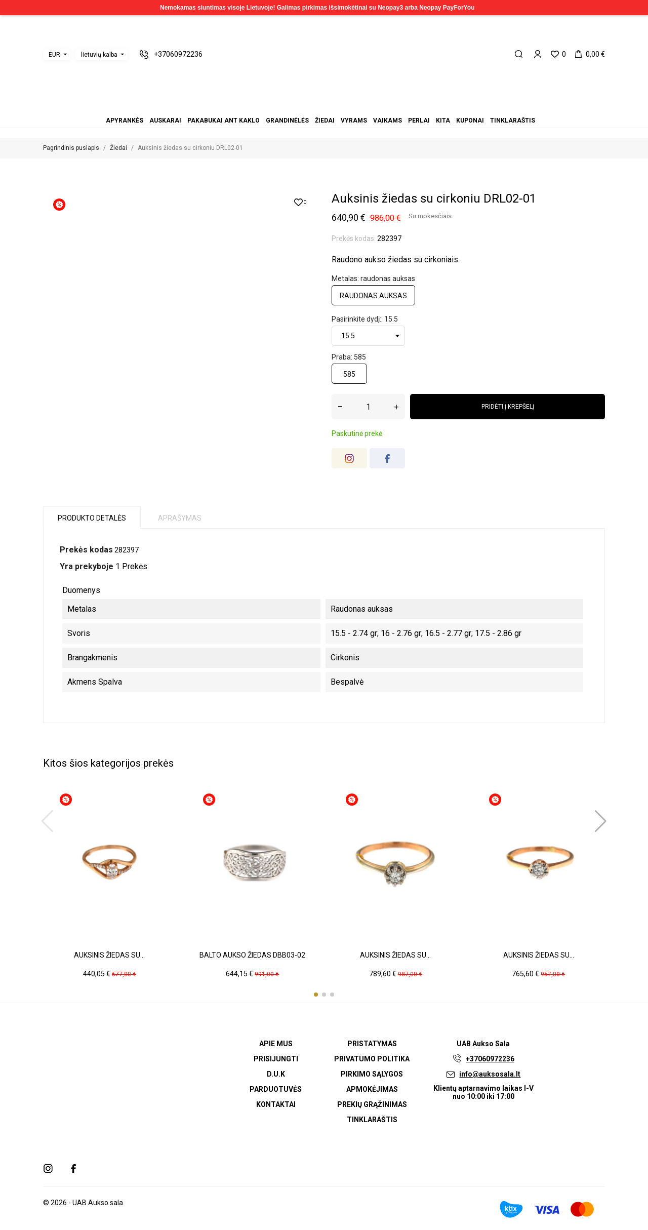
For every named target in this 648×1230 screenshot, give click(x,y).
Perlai (336, 106)
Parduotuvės (276, 1089)
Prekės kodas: (354, 238)
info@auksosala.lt (489, 1074)
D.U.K (276, 1074)
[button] (316, 995)
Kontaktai (276, 1104)
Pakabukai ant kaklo (306, 106)
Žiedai (318, 106)
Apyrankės (294, 106)
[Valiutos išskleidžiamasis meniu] (56, 54)
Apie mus (276, 1044)
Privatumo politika (372, 1059)
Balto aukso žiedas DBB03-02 (252, 955)
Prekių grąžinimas (372, 1104)
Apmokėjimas (372, 1089)
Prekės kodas (86, 549)
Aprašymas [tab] (179, 518)
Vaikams (330, 106)
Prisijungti (276, 1059)
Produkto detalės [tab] (92, 518)
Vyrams (324, 106)
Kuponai (348, 106)
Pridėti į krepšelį (507, 406)
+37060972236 (490, 1059)
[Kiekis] (368, 406)
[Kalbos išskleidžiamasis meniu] (101, 54)
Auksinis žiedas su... (109, 955)
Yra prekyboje (86, 566)
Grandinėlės (312, 106)
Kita (342, 106)
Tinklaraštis (354, 106)
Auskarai (300, 106)
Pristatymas (372, 1044)
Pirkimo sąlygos (372, 1074)
